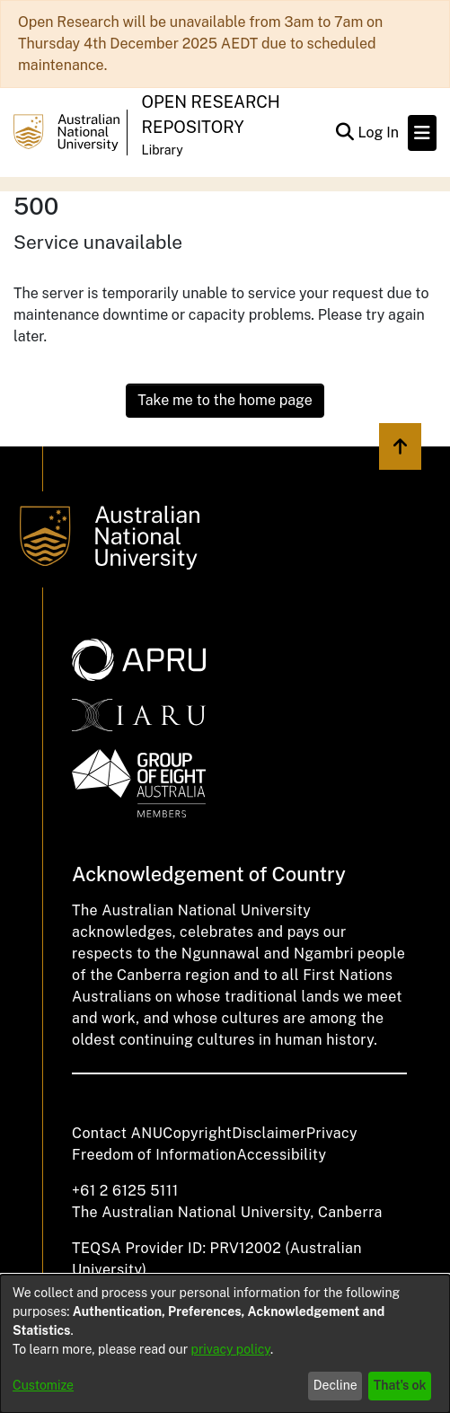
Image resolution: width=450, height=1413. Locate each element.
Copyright (197, 1133)
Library (162, 150)
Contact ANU (117, 1133)
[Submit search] (344, 133)
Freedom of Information (154, 1154)
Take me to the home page (225, 400)
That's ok (400, 1385)
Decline (335, 1385)
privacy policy (230, 1349)
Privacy (331, 1133)
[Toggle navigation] (422, 133)
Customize (43, 1385)
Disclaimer (269, 1133)
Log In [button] (379, 132)
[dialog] (225, 1344)
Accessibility (281, 1154)
